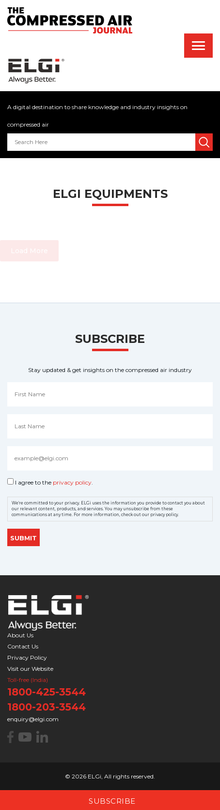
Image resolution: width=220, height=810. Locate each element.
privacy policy (72, 482)
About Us (20, 635)
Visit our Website (30, 668)
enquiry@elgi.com (33, 719)
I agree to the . (54, 482)
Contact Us (22, 646)
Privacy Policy (27, 657)
